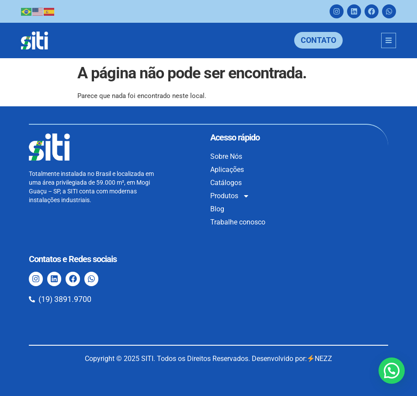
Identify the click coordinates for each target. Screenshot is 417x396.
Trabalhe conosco (237, 222)
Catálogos (226, 183)
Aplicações (227, 169)
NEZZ (319, 358)
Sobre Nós (226, 156)
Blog (217, 209)
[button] (392, 370)
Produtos (230, 196)
